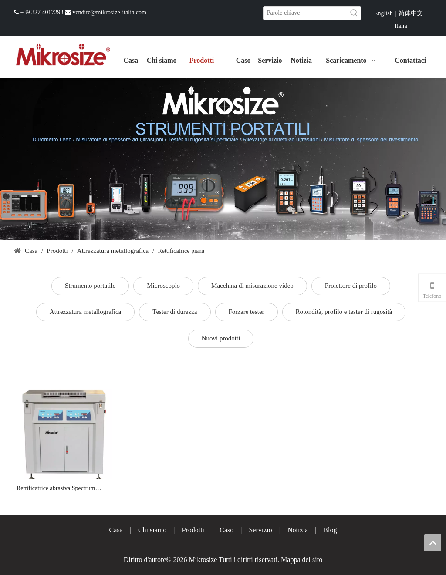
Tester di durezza (174, 311)
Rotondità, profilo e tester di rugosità (344, 311)
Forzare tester (246, 311)
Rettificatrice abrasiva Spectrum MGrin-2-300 (56, 489)
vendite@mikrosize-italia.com (109, 12)
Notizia (297, 530)
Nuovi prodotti (221, 338)
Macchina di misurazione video (252, 285)
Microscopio (163, 285)
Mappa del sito (301, 559)
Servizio (260, 530)
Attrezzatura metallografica (85, 311)
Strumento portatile (90, 285)
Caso (226, 530)
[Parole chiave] (306, 13)
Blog (330, 530)
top (432, 542)
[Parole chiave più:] (354, 13)
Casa (116, 530)
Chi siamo (152, 530)
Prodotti (193, 530)
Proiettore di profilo (351, 285)
